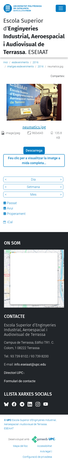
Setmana (33, 187)
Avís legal (45, 451)
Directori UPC (13, 373)
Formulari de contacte (20, 381)
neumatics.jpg (34, 127)
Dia (33, 179)
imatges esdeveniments (20, 66)
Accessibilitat (44, 446)
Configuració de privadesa (37, 456)
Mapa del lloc (20, 446)
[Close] (61, 8)
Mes (33, 194)
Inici (5, 62)
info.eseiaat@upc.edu (30, 364)
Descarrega (34, 150)
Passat (12, 203)
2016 (35, 62)
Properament (16, 214)
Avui (10, 208)
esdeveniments (20, 62)
